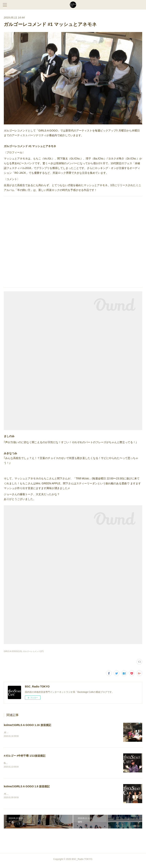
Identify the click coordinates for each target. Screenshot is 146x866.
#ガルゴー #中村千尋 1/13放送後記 (24, 756)
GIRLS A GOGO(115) (13, 651)
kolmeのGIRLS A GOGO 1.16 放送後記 (27, 725)
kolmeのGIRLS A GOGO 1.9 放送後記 (27, 786)
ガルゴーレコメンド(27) (33, 651)
